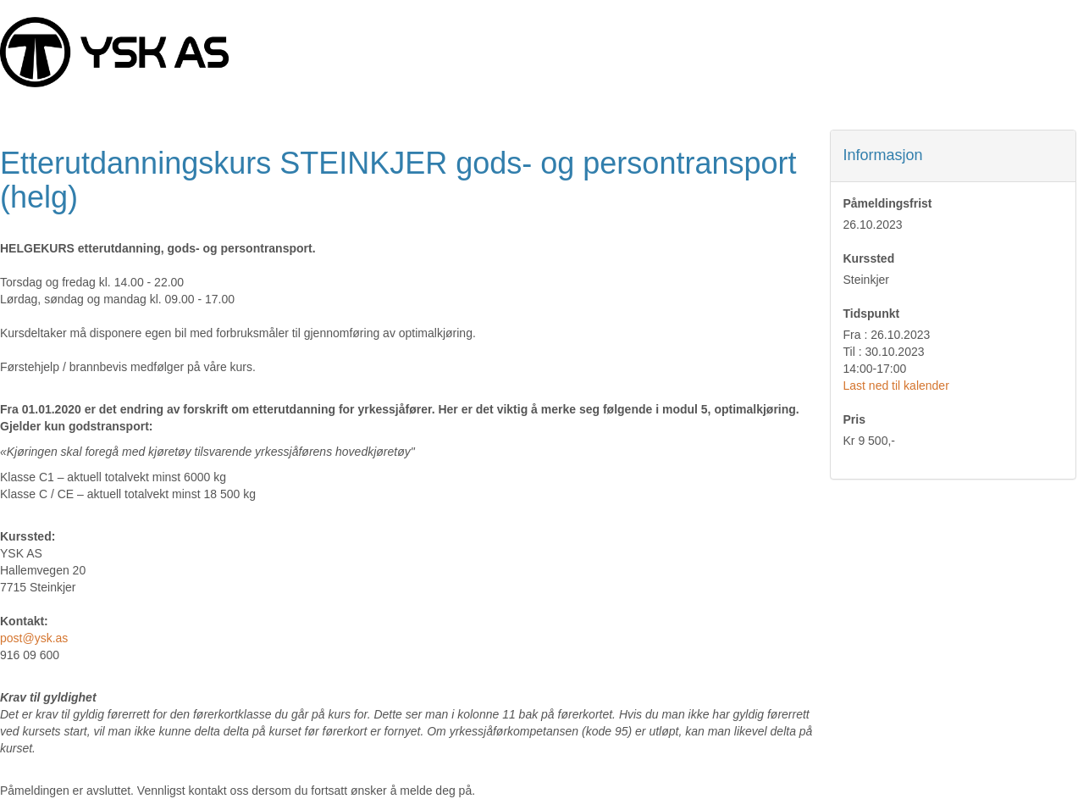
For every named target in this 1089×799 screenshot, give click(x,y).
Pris (854, 419)
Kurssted (869, 258)
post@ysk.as (34, 638)
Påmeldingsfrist (887, 203)
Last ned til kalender (896, 385)
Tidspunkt (871, 313)
